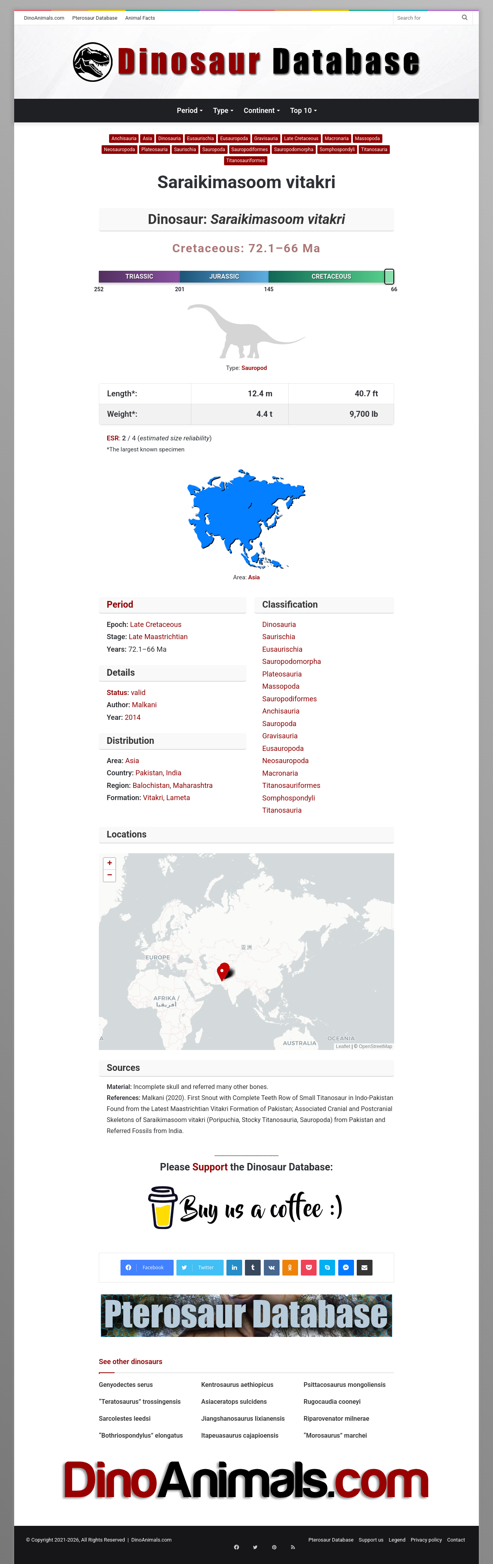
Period (187, 110)
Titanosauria (374, 149)
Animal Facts (140, 18)
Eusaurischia (200, 138)
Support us (371, 1540)
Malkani (144, 705)
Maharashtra (193, 785)
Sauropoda (213, 149)
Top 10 (301, 110)
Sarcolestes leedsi (124, 1418)
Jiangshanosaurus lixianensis (243, 1418)
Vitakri (153, 797)
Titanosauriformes (245, 160)
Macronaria (337, 138)
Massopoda (367, 138)
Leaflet (343, 1046)
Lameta (178, 797)
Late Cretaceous (301, 138)
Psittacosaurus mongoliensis (345, 1384)
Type (220, 110)
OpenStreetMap (375, 1046)
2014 (133, 717)
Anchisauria (123, 138)
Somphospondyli (337, 149)
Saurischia (185, 149)
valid (138, 692)
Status (117, 692)
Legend (397, 1540)
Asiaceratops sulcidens (234, 1401)
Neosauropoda (119, 149)
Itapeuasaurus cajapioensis (239, 1435)
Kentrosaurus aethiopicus (237, 1384)
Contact (456, 1540)
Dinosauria (169, 138)
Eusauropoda (234, 138)
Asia (147, 138)
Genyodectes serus (126, 1384)
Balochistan (151, 785)
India (174, 773)
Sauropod (254, 368)
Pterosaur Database (95, 18)
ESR (113, 438)
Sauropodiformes (250, 149)
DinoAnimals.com (44, 18)
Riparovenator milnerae (336, 1418)
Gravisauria (266, 138)
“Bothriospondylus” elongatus (141, 1435)
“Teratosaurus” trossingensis (140, 1401)
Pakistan (149, 773)
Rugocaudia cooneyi (334, 1401)
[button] (222, 973)
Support (210, 1167)
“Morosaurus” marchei (335, 1435)
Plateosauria (154, 149)
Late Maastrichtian (158, 636)
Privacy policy (426, 1540)
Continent (259, 110)
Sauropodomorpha (293, 149)
